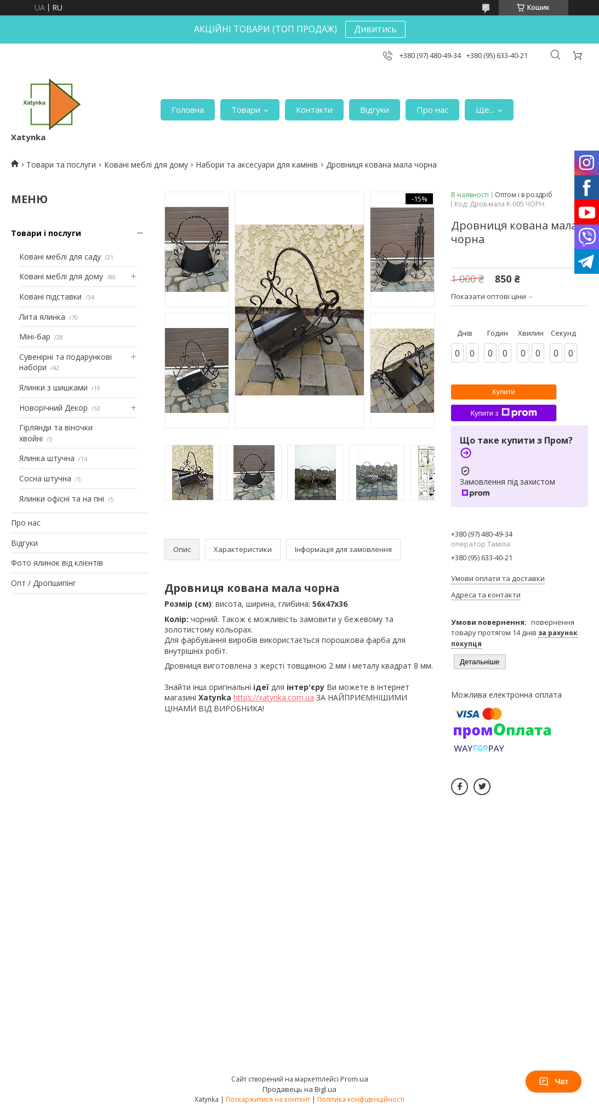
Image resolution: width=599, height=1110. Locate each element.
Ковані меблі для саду (60, 256)
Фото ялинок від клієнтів (57, 562)
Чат (553, 1081)
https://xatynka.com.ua (273, 697)
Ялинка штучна (47, 458)
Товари (245, 109)
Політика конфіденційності (360, 1099)
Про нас (432, 109)
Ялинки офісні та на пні (61, 498)
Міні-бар (34, 336)
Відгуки (374, 109)
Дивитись (375, 29)
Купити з (503, 413)
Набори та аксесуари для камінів (257, 164)
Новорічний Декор (53, 407)
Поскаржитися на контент (268, 1099)
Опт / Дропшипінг (43, 583)
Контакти (314, 109)
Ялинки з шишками (53, 387)
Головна (188, 109)
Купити (503, 392)
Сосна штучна (45, 478)
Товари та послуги (61, 164)
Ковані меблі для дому (146, 164)
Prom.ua (354, 1079)
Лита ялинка (42, 317)
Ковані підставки (50, 296)
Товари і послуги (46, 233)
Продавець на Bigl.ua (299, 1089)
